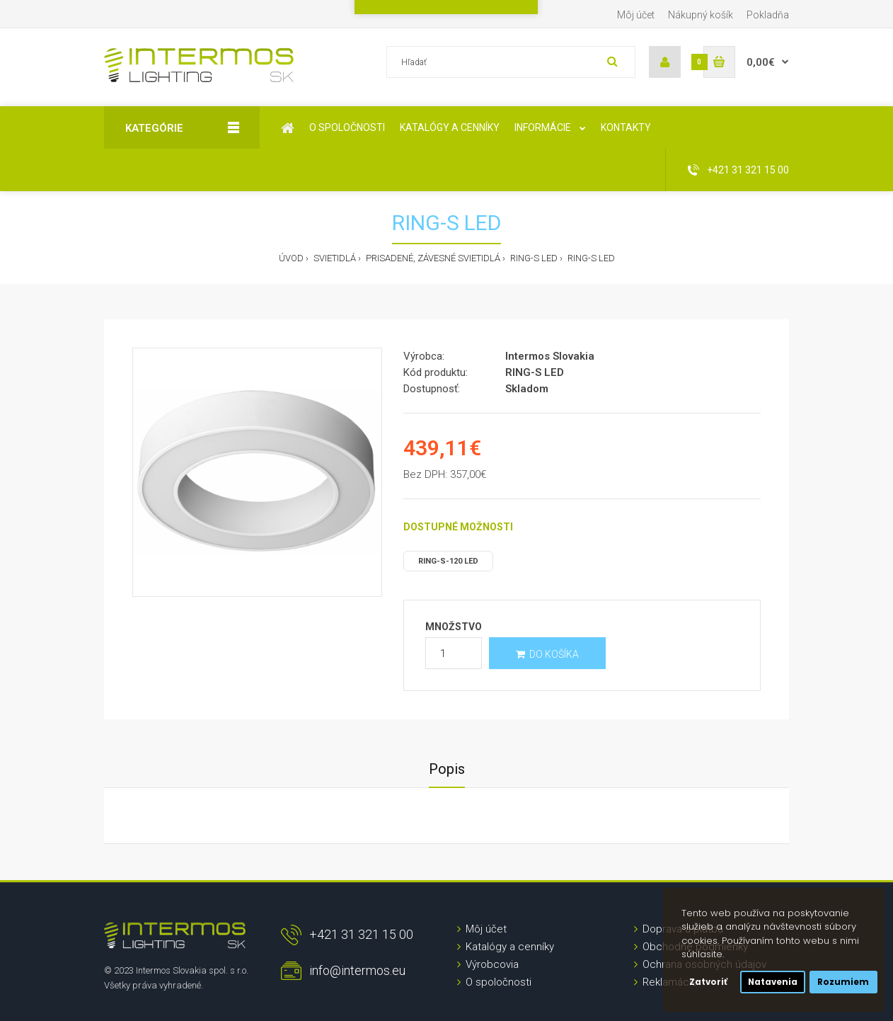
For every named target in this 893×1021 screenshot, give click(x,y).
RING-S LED (533, 258)
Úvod (291, 258)
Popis (447, 768)
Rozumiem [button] (843, 982)
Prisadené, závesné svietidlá (432, 258)
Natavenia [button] (772, 982)
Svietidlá (333, 258)
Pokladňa (768, 15)
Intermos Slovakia (549, 356)
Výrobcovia (492, 964)
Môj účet (636, 15)
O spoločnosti (498, 982)
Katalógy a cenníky (510, 946)
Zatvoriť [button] (708, 982)
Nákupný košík (700, 15)
